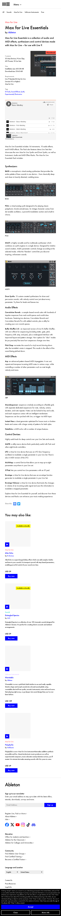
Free (42, 12)
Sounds (9, 12)
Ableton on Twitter (18, 503)
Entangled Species (12, 615)
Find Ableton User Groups (14, 853)
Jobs (6, 819)
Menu (16, 4)
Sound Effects (15, 92)
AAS (8, 618)
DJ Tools (7, 92)
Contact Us (8, 880)
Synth (22, 92)
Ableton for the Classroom (14, 840)
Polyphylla (9, 745)
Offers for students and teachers (17, 837)
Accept (30, 907)
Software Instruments (32, 12)
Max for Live (18, 12)
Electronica (18, 94)
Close (15, 912)
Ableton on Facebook (14, 503)
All (3, 12)
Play (7, 544)
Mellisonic (10, 747)
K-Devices (10, 556)
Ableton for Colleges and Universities (19, 842)
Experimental (9, 94)
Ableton (12, 32)
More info (45, 912)
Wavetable (9, 677)
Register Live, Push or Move (15, 813)
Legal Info (8, 887)
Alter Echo (9, 553)
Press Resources (10, 884)
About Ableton (10, 816)
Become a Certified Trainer (15, 859)
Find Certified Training (13, 856)
